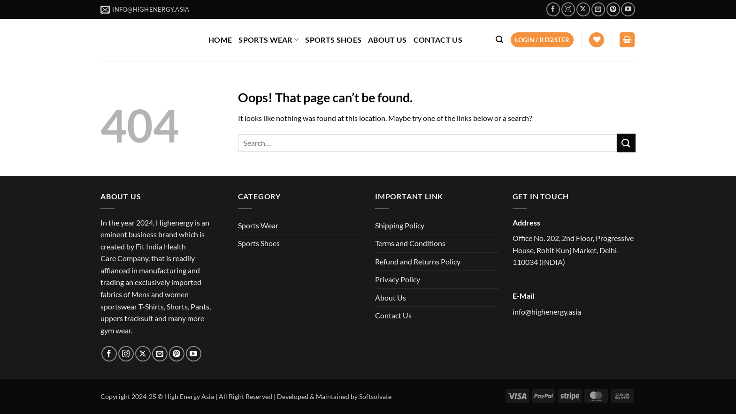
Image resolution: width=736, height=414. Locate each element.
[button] (499, 39)
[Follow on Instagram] (568, 9)
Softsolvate (375, 396)
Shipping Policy (399, 225)
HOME (220, 39)
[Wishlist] (596, 40)
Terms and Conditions (410, 243)
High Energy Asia (189, 396)
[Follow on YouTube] (628, 9)
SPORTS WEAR (268, 39)
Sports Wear (258, 225)
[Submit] (626, 143)
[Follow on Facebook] (553, 9)
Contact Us (393, 315)
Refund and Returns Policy (417, 261)
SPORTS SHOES (333, 39)
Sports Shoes (259, 243)
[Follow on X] (583, 9)
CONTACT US (438, 39)
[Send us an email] (598, 9)
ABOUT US (387, 39)
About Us (390, 297)
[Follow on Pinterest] (613, 9)
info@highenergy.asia (547, 311)
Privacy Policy (397, 279)
